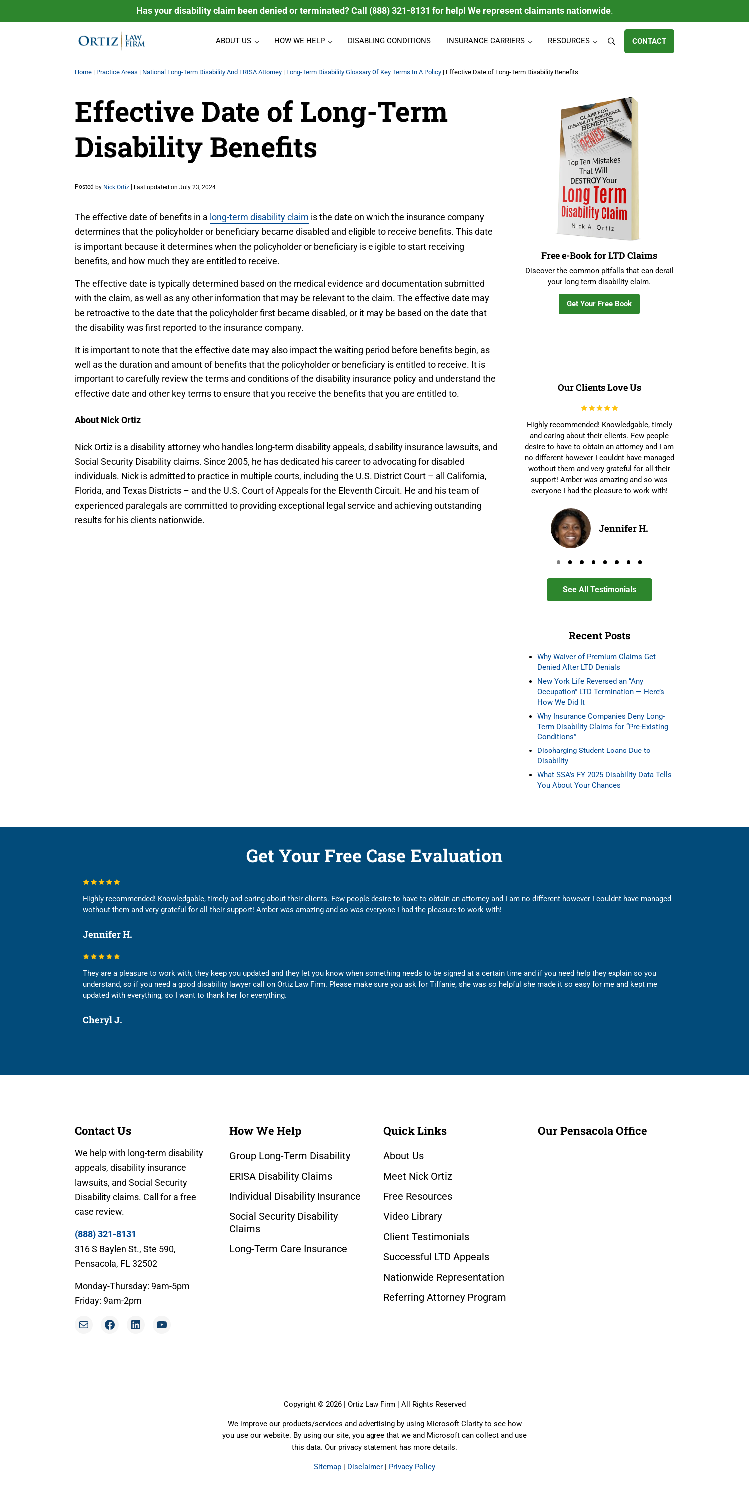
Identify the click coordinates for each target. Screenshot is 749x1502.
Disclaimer (365, 1466)
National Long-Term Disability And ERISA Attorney (212, 72)
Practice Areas (117, 72)
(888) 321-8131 (399, 10)
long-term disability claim (259, 217)
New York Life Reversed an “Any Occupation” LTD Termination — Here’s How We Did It (600, 692)
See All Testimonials (599, 589)
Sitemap (327, 1466)
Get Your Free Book (599, 303)
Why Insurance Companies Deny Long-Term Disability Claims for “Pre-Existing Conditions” (602, 727)
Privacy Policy (412, 1466)
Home (83, 72)
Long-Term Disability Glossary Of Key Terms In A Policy (363, 72)
